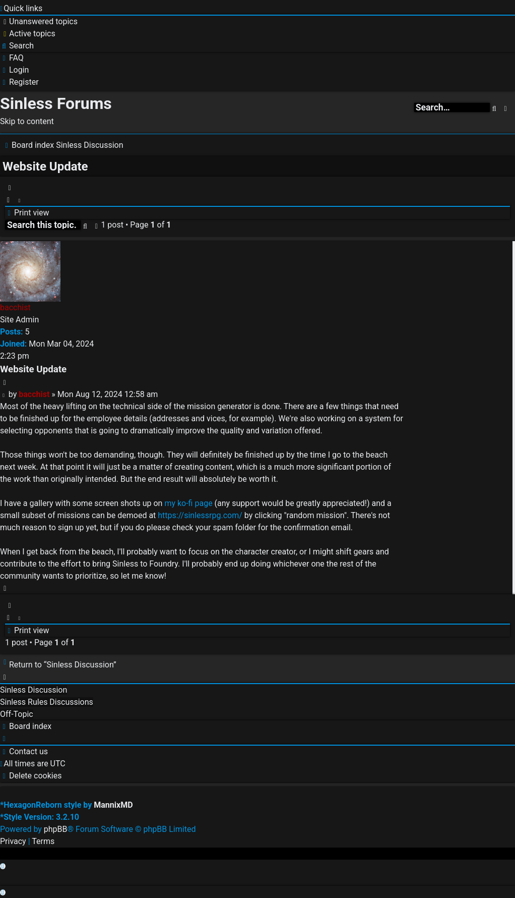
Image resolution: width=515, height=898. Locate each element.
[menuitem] (39, 21)
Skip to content (27, 121)
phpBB (56, 829)
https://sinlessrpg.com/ (200, 515)
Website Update (45, 166)
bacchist (15, 307)
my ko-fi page (188, 503)
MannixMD (113, 805)
